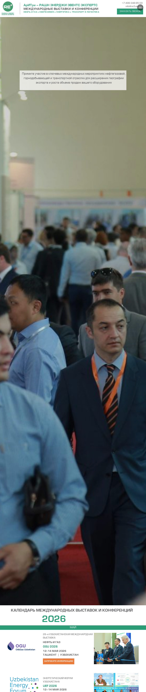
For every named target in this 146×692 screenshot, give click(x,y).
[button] (130, 11)
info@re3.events (134, 6)
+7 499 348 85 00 (132, 3)
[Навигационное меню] (140, 7)
